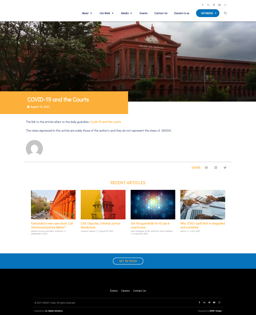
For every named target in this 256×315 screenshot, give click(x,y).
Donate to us (181, 13)
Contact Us (160, 13)
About (87, 13)
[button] (226, 13)
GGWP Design (216, 310)
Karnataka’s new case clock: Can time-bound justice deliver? (52, 225)
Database (209, 13)
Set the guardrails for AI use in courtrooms (150, 225)
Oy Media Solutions (54, 310)
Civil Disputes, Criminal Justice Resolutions (100, 225)
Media (127, 13)
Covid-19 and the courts (105, 122)
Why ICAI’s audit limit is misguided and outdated (202, 225)
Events (144, 13)
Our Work (107, 13)
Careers (125, 290)
